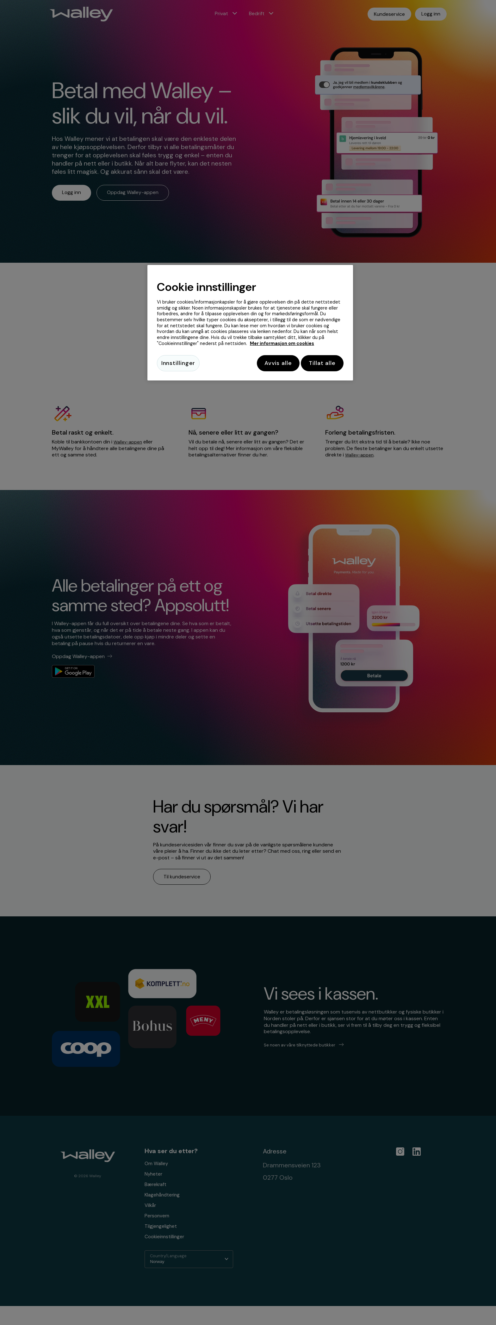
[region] (250, 323)
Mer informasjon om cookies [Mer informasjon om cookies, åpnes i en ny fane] (282, 343)
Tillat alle (322, 363)
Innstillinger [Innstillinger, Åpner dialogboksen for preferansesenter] (178, 363)
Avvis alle (272, 363)
